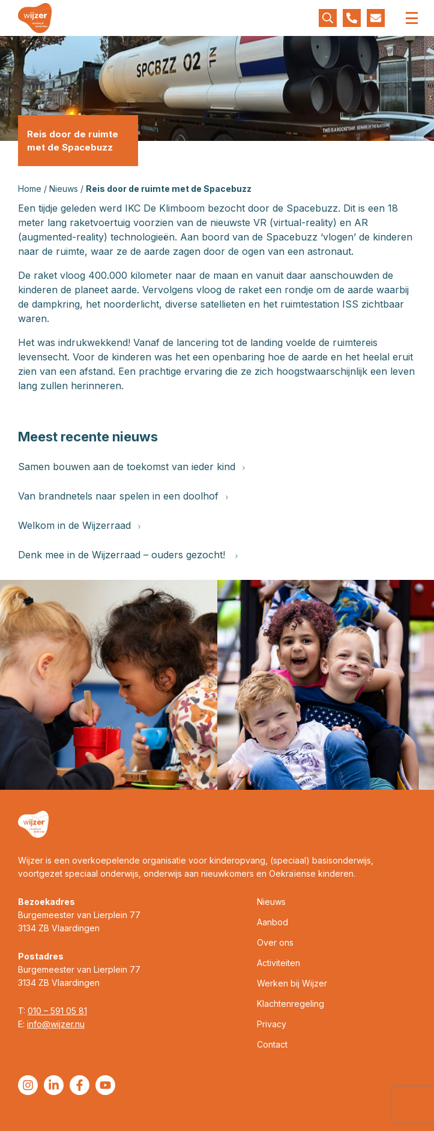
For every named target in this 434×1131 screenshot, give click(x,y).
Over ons (275, 942)
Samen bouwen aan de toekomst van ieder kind (131, 467)
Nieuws (63, 189)
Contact (272, 1044)
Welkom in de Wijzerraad (79, 525)
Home (29, 189)
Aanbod (272, 922)
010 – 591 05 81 (57, 1011)
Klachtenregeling (290, 1003)
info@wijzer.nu (56, 1024)
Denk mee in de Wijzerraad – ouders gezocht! (128, 555)
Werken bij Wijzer (292, 983)
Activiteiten (278, 963)
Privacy (271, 1024)
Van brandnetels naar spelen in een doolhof (123, 496)
